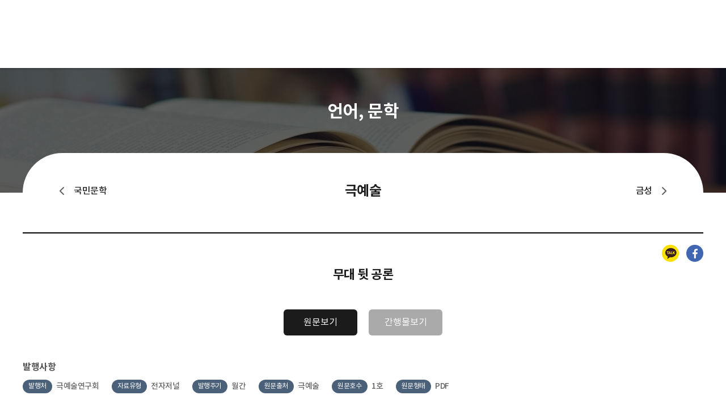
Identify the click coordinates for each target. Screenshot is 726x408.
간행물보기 (406, 322)
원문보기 (320, 322)
